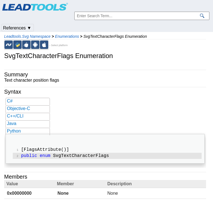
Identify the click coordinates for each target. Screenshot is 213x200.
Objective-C (18, 108)
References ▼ (17, 28)
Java (11, 123)
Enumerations (67, 36)
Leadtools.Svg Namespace (27, 36)
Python (14, 131)
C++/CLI (15, 116)
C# (9, 101)
